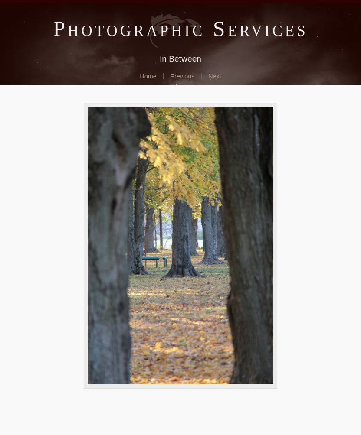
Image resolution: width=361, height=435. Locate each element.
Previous (182, 76)
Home (148, 76)
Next (214, 76)
